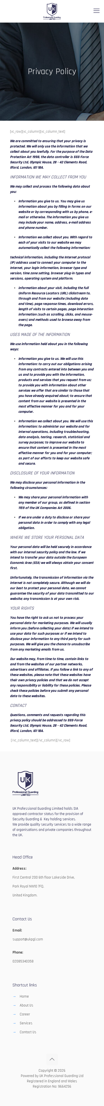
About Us (26, 1005)
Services (26, 1023)
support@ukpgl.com (27, 939)
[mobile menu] (96, 11)
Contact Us (28, 1032)
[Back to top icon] (52, 1059)
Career (25, 1014)
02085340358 (23, 961)
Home (24, 996)
